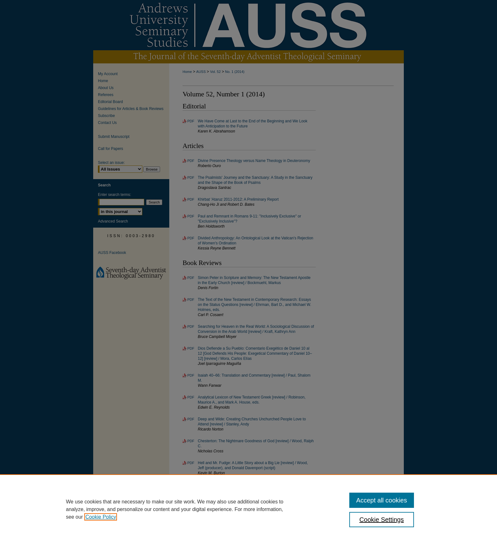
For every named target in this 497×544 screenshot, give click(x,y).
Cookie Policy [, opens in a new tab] (100, 517)
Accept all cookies (381, 500)
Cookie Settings (381, 519)
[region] (248, 509)
